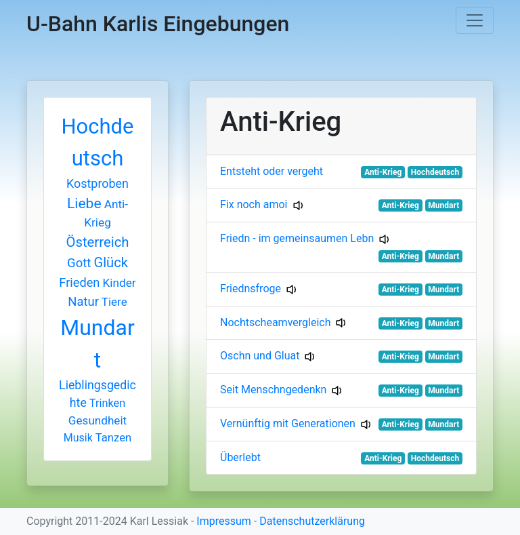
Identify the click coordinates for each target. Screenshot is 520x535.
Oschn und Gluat (259, 355)
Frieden (79, 282)
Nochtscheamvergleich (275, 322)
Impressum (223, 521)
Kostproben (97, 183)
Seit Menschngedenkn (273, 389)
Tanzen (113, 437)
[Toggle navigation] (475, 20)
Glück (110, 262)
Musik (78, 437)
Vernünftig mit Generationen (287, 423)
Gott (79, 263)
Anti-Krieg (383, 172)
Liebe (84, 203)
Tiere (114, 302)
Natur (83, 301)
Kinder (118, 283)
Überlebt (240, 457)
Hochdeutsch (435, 172)
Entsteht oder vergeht (271, 171)
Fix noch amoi (254, 204)
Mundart (443, 205)
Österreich (97, 242)
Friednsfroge (250, 288)
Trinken (107, 403)
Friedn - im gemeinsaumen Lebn (297, 238)
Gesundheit (97, 420)
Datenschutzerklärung (312, 521)
